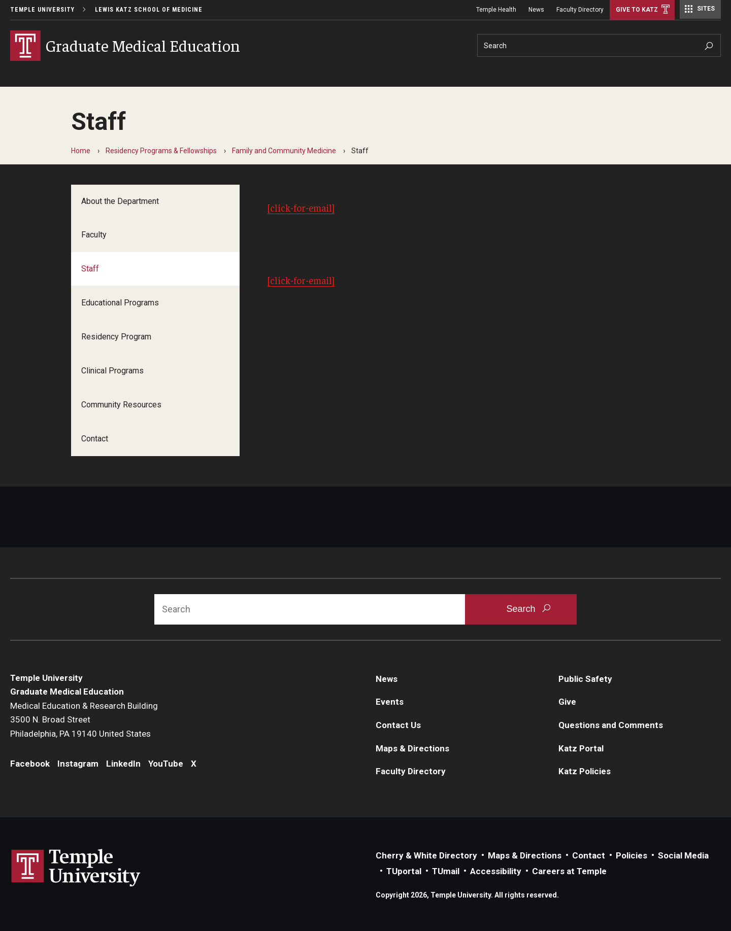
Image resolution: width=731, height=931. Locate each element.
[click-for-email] (301, 207)
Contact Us (398, 725)
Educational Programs (120, 302)
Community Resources (121, 404)
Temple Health (496, 9)
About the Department (120, 201)
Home (80, 151)
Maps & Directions (412, 748)
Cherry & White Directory (426, 855)
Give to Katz (637, 9)
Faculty (94, 234)
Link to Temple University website (76, 868)
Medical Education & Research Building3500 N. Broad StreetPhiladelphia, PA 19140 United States (84, 720)
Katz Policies (584, 771)
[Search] (599, 45)
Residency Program (116, 336)
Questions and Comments (610, 725)
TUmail (445, 871)
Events (390, 702)
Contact (94, 438)
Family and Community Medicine (284, 151)
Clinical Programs (112, 370)
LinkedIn (123, 763)
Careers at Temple (569, 871)
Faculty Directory (580, 9)
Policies (631, 855)
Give (567, 702)
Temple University (42, 9)
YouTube (165, 763)
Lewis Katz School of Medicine (149, 9)
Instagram (77, 763)
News (536, 9)
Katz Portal (581, 748)
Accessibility (495, 871)
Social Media (683, 855)
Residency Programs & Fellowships (161, 151)
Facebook (30, 763)
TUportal (403, 871)
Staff (90, 268)
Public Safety (585, 679)
